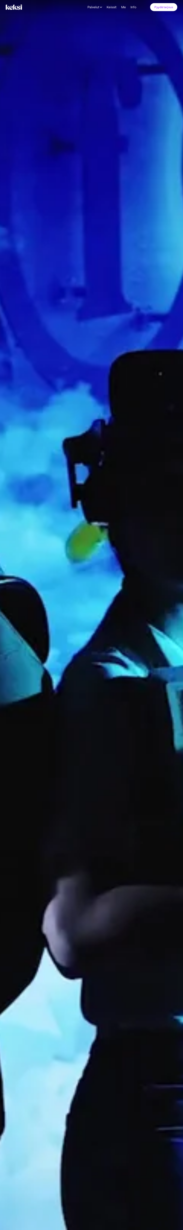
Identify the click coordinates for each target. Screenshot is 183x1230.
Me (123, 7)
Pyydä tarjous (163, 7)
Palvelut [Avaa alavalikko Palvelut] (93, 7)
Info (134, 7)
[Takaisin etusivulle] (15, 7)
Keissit (112, 7)
